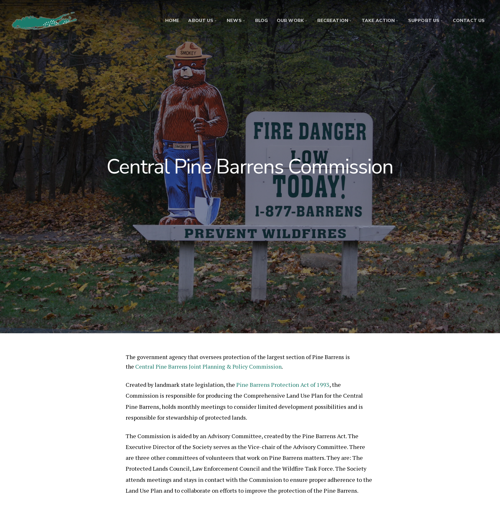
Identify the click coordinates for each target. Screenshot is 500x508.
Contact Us (469, 21)
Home (172, 21)
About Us (200, 21)
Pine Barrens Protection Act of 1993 (282, 384)
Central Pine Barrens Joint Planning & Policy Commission (208, 366)
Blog (261, 21)
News (234, 21)
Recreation (332, 21)
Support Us (423, 21)
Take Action (378, 21)
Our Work (290, 21)
